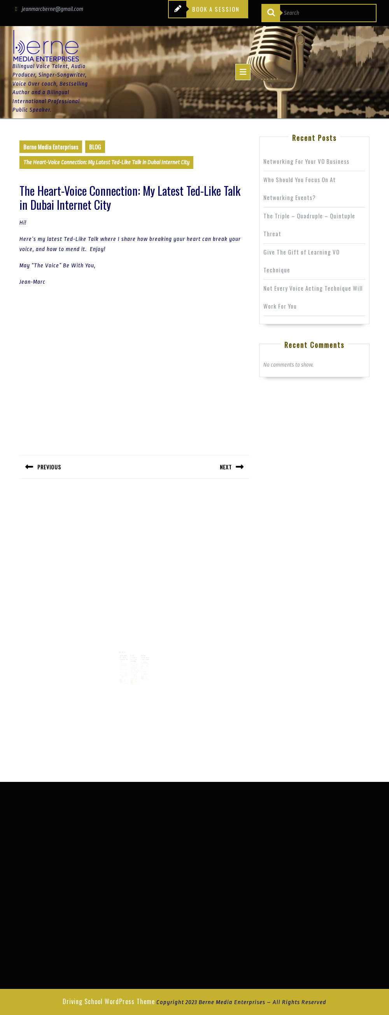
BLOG (95, 146)
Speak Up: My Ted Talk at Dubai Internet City (125, 655)
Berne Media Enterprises (50, 146)
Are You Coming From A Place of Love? (143, 654)
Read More (124, 674)
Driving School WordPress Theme (109, 1001)
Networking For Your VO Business (306, 161)
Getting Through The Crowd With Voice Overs (134, 655)
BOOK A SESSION (204, 9)
